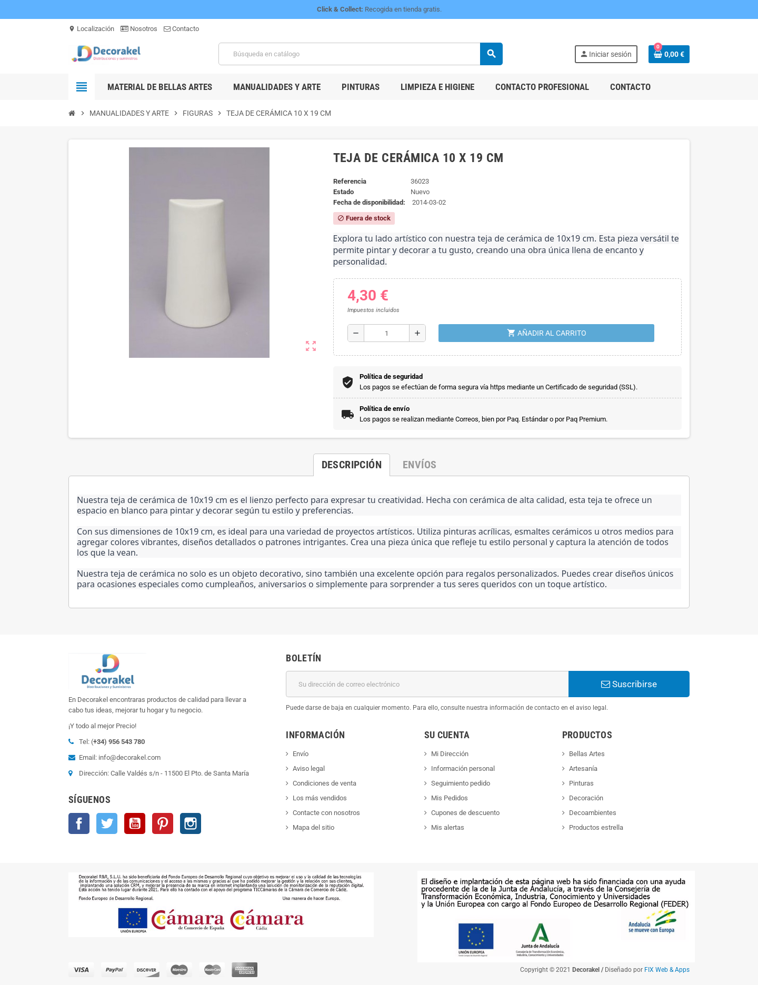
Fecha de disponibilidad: (369, 202)
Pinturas (581, 783)
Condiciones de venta (324, 783)
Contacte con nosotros (326, 813)
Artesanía (583, 768)
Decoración (586, 798)
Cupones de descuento (465, 813)
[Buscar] (360, 54)
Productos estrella (596, 827)
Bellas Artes (587, 754)
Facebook (78, 823)
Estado (343, 192)
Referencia (349, 181)
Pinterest (162, 823)
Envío (300, 754)
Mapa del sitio (313, 827)
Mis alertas (447, 827)
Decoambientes (592, 813)
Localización (91, 29)
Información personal (463, 768)
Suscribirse (629, 684)
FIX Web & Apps (667, 969)
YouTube (134, 823)
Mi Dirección (449, 754)
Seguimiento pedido (460, 783)
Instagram (190, 823)
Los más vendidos (320, 798)
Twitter (106, 823)
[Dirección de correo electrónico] (427, 684)
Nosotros (139, 29)
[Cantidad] (387, 333)
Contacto (181, 29)
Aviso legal (309, 768)
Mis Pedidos (449, 798)
